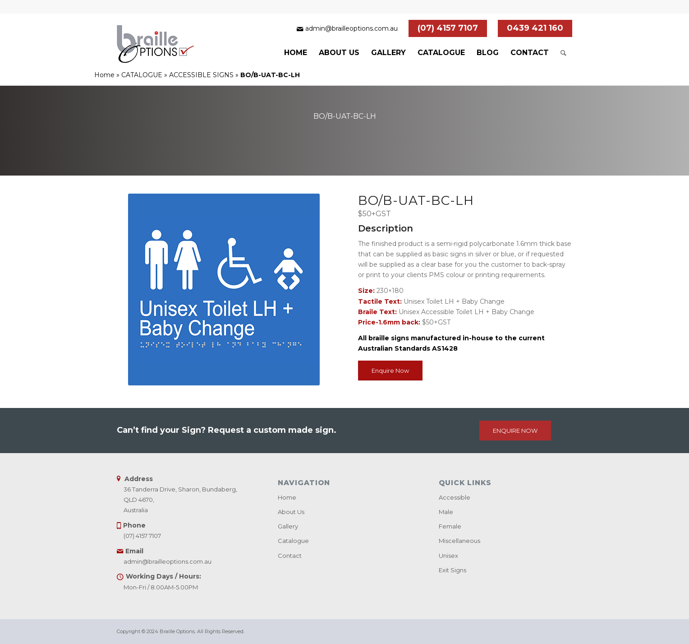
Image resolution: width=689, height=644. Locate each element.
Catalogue (293, 540)
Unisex (448, 555)
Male (446, 511)
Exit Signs (452, 570)
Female (450, 526)
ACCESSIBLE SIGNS (201, 75)
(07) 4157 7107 (448, 28)
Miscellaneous (459, 540)
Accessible (454, 497)
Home (104, 75)
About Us (291, 511)
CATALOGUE (141, 75)
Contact (290, 555)
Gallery (288, 526)
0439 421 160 (535, 28)
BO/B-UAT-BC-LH (344, 116)
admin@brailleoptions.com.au (351, 28)
